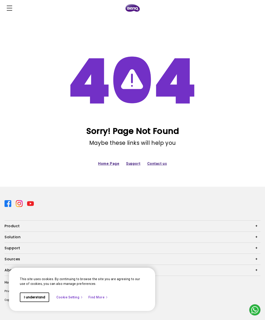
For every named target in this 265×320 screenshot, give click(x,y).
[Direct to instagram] (19, 203)
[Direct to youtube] (30, 203)
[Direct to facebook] (8, 203)
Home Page (108, 163)
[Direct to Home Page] (132, 8)
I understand (34, 297)
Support (133, 163)
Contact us (157, 163)
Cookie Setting (69, 297)
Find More (98, 297)
